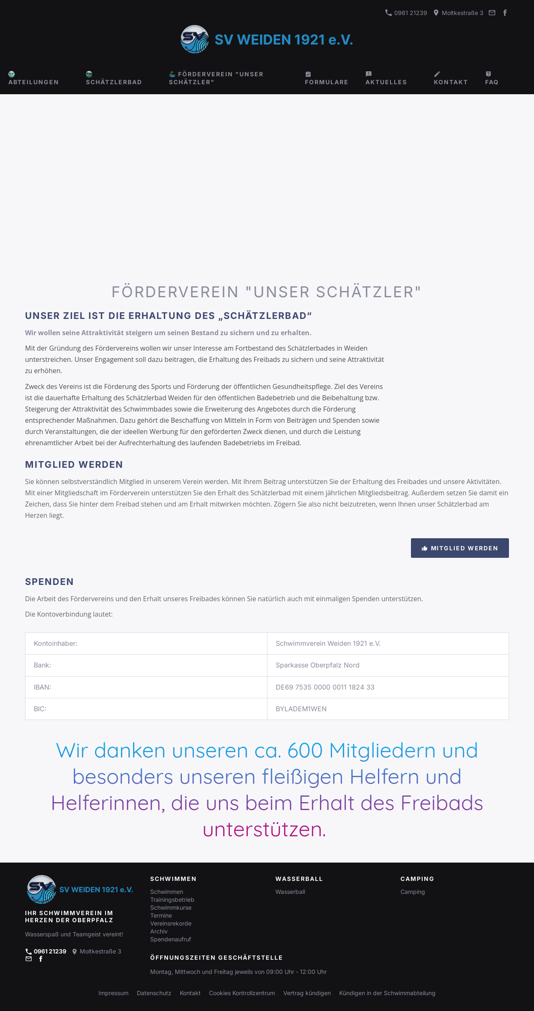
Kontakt (190, 992)
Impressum (113, 992)
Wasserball (290, 891)
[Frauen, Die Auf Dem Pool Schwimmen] (521, 258)
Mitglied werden (460, 548)
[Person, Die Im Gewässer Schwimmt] (491, 258)
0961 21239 (406, 12)
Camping (412, 891)
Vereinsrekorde (170, 923)
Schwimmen (166, 891)
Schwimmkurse (170, 907)
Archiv (159, 931)
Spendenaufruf (170, 939)
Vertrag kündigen (307, 992)
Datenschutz (154, 992)
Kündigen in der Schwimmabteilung (387, 992)
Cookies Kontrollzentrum (242, 992)
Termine (161, 915)
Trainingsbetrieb (172, 899)
